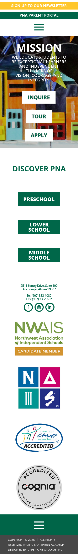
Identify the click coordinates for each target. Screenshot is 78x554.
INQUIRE (39, 97)
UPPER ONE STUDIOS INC (44, 550)
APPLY (39, 135)
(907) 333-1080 (41, 295)
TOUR (39, 116)
